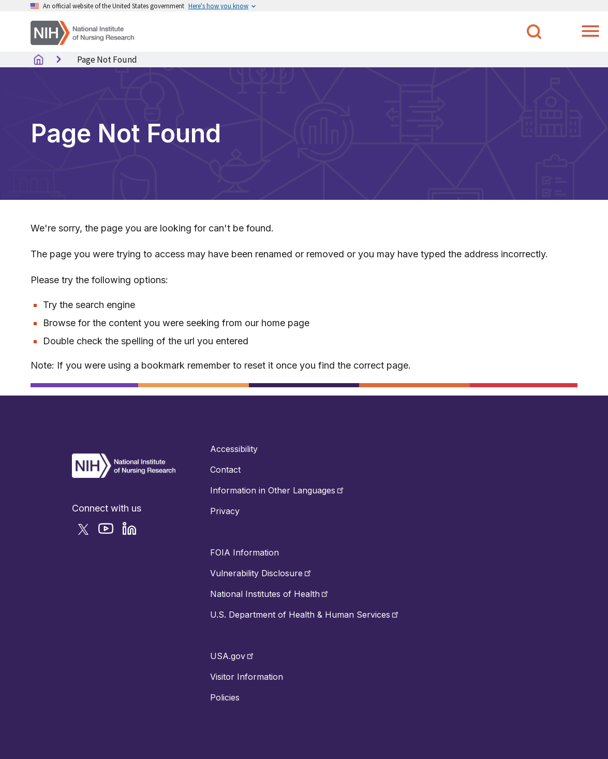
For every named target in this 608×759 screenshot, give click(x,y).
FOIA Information (244, 552)
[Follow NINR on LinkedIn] (132, 533)
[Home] (82, 32)
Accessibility (234, 449)
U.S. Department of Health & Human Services (305, 614)
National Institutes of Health (270, 594)
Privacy (225, 511)
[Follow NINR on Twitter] (86, 533)
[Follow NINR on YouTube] (109, 533)
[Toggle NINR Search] (534, 31)
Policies (225, 697)
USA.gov (232, 656)
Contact (225, 469)
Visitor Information (246, 677)
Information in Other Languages (277, 490)
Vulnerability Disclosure (261, 573)
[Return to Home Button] (123, 475)
